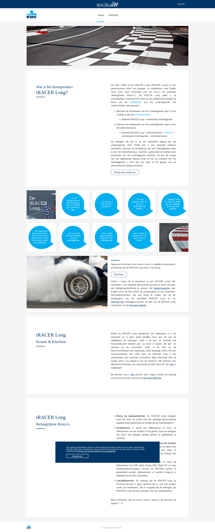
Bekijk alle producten (125, 172)
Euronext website (137, 305)
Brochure (119, 274)
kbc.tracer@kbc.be (152, 378)
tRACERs (112, 16)
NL (179, 4)
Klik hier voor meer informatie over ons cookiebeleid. (96, 451)
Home (100, 16)
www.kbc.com (117, 302)
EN (183, 4)
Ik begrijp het (77, 456)
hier (171, 364)
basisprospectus (162, 288)
